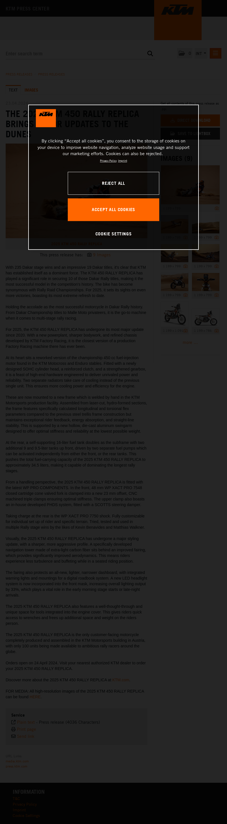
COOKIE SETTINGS (113, 234)
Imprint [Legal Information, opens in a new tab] (122, 160)
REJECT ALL (113, 183)
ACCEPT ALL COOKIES (113, 209)
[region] (113, 177)
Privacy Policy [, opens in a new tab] (108, 160)
